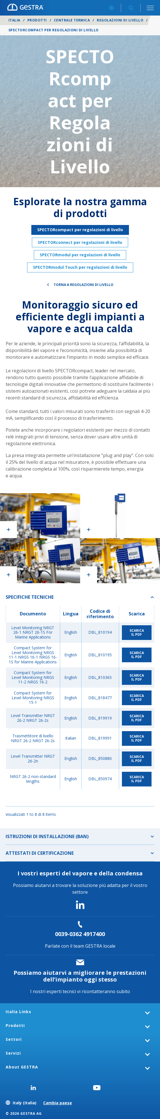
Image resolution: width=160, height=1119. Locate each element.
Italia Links (18, 1011)
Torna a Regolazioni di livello (83, 284)
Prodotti (37, 20)
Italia (14, 20)
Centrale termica (72, 20)
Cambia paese (57, 1102)
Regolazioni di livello (120, 20)
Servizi (13, 1053)
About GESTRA (22, 1067)
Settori (14, 1039)
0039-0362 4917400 (80, 934)
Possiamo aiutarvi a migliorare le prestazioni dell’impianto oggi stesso (80, 976)
